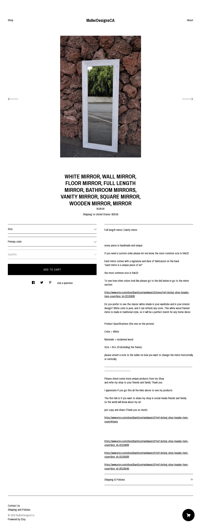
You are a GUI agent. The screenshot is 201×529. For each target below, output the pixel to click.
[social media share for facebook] (33, 281)
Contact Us (14, 506)
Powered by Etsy (17, 519)
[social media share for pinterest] (50, 281)
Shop (10, 20)
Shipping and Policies (19, 510)
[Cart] (188, 515)
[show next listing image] (184, 98)
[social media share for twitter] (41, 281)
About (190, 20)
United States (103, 214)
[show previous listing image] (16, 98)
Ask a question (65, 283)
